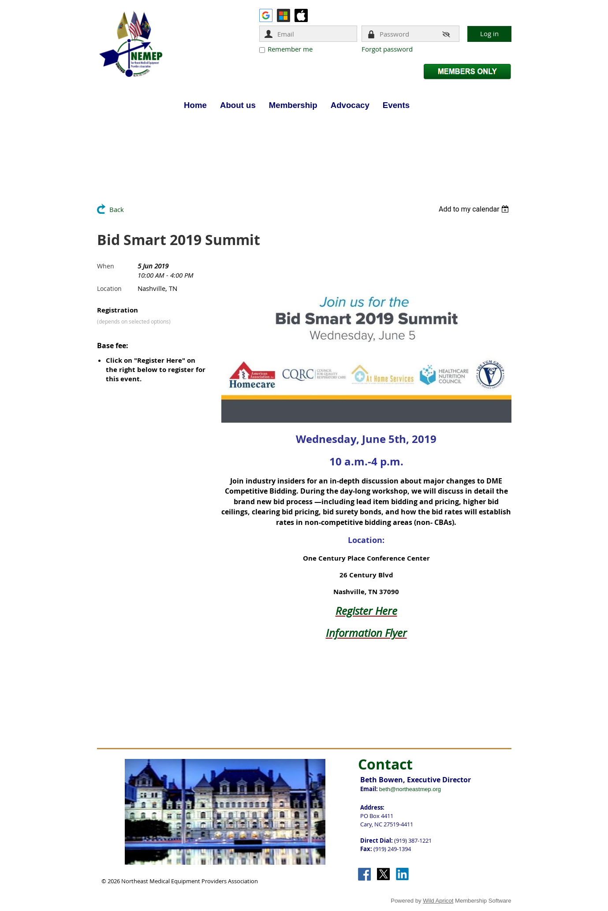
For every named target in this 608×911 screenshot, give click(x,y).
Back (116, 209)
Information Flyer (366, 633)
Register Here (366, 611)
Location (109, 288)
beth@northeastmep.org (410, 789)
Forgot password (387, 49)
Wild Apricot (438, 900)
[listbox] (475, 209)
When (105, 266)
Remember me (290, 49)
